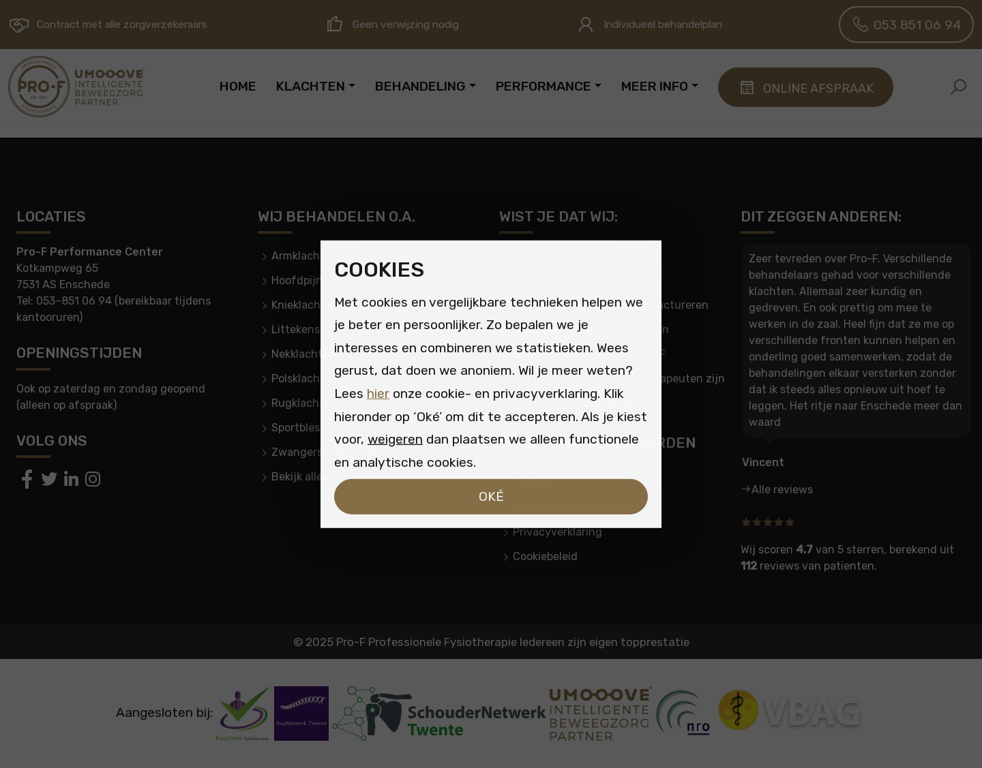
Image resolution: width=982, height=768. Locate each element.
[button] (958, 86)
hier (378, 393)
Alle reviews (782, 489)
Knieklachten (304, 304)
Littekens (295, 329)
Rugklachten (304, 403)
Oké (491, 496)
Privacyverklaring (557, 531)
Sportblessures (309, 427)
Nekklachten (303, 354)
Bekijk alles (299, 476)
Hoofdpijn (297, 280)
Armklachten (304, 255)
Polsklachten (304, 378)
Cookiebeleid (545, 556)
